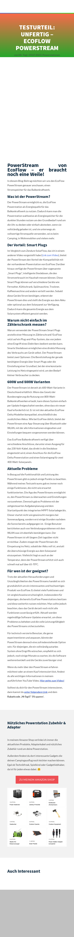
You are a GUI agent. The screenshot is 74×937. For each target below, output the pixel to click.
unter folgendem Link (36, 691)
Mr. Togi (23, 54)
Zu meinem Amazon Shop (37, 779)
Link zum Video (50, 255)
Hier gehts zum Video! (52, 680)
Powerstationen (51, 54)
